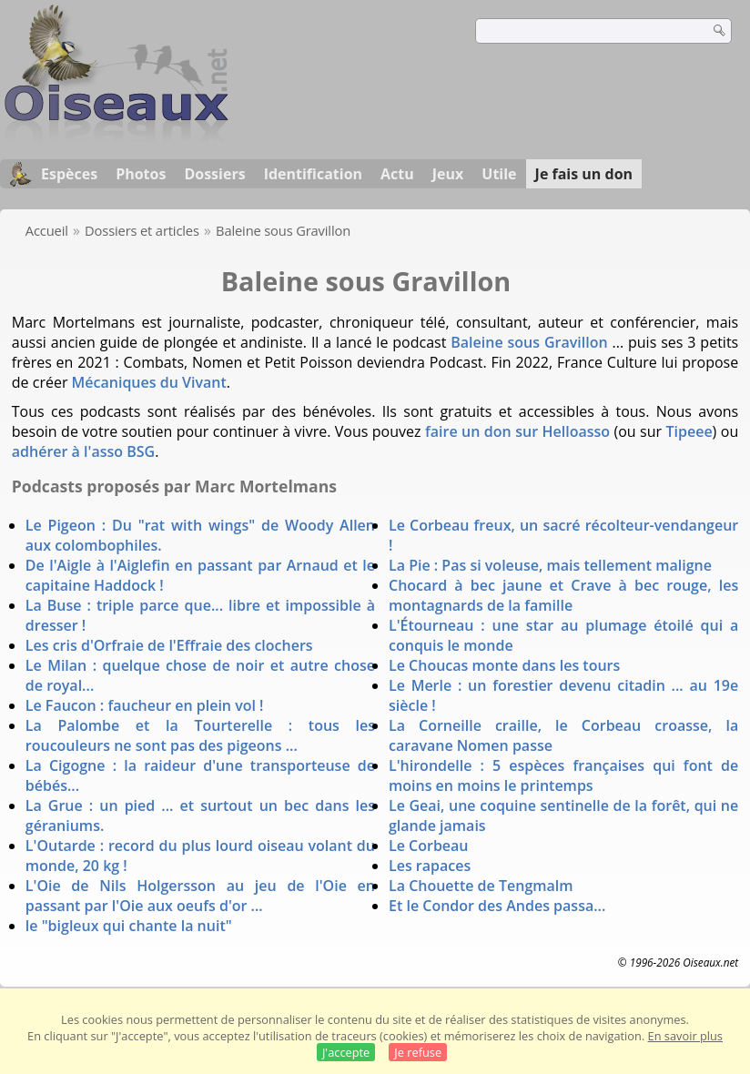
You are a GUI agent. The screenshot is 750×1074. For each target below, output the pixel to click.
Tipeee (688, 431)
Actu (397, 174)
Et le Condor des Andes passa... (497, 906)
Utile (498, 174)
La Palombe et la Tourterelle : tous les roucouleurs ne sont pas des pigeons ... (200, 735)
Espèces (69, 174)
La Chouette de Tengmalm (481, 886)
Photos (141, 174)
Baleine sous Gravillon (529, 342)
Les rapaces (430, 866)
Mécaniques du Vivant (149, 382)
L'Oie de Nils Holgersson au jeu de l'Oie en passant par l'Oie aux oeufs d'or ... (200, 896)
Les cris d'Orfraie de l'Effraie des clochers (169, 645)
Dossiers (214, 174)
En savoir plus (685, 1036)
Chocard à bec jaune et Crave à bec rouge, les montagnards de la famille (563, 595)
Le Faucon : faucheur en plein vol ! (144, 705)
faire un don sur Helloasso (517, 431)
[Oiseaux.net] (116, 139)
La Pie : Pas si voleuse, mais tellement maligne (550, 565)
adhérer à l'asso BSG (83, 451)
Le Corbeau (429, 846)
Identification (313, 174)
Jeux (448, 174)
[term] (581, 31)
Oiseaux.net (710, 962)
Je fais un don (584, 174)
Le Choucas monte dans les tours (504, 665)
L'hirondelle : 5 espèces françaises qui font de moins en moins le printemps (563, 775)
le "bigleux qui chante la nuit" (128, 926)
